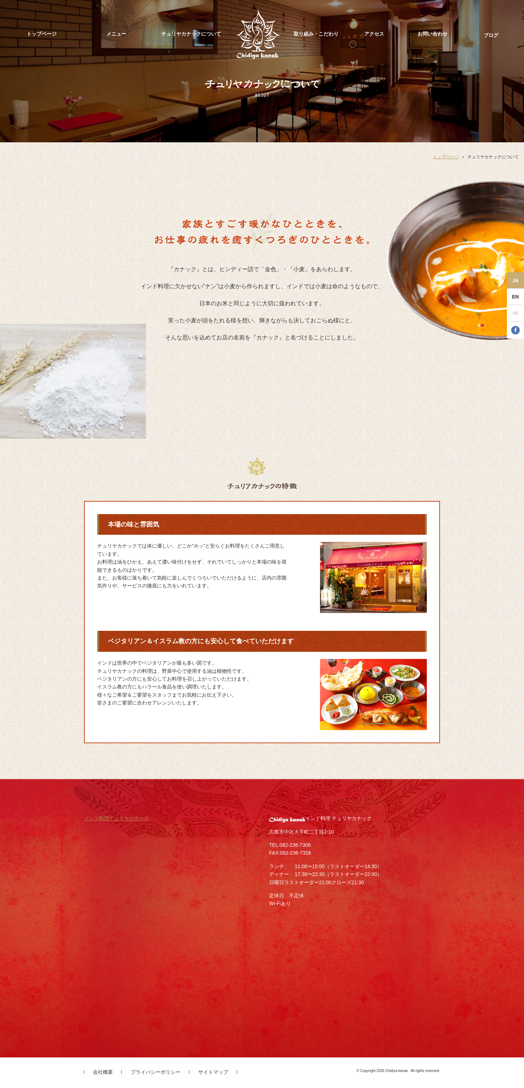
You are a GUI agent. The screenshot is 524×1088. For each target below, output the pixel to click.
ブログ (490, 35)
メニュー (116, 34)
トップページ (42, 34)
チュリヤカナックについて (191, 34)
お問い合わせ (432, 34)
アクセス (374, 34)
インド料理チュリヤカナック (116, 818)
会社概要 (103, 1072)
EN (515, 297)
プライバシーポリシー (155, 1072)
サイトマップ (213, 1072)
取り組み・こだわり (316, 34)
